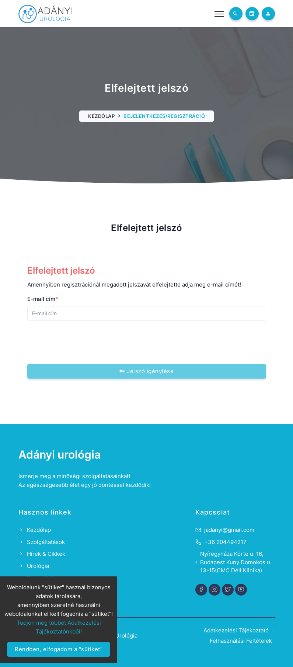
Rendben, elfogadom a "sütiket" (58, 649)
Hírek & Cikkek (41, 553)
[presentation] (83, 341)
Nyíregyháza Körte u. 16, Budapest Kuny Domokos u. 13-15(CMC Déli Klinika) (236, 562)
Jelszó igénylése (146, 371)
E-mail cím (42, 298)
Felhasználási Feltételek (241, 640)
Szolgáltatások (41, 541)
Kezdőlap (101, 116)
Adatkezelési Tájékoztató (236, 630)
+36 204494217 (225, 541)
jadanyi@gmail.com (229, 529)
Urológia (33, 565)
